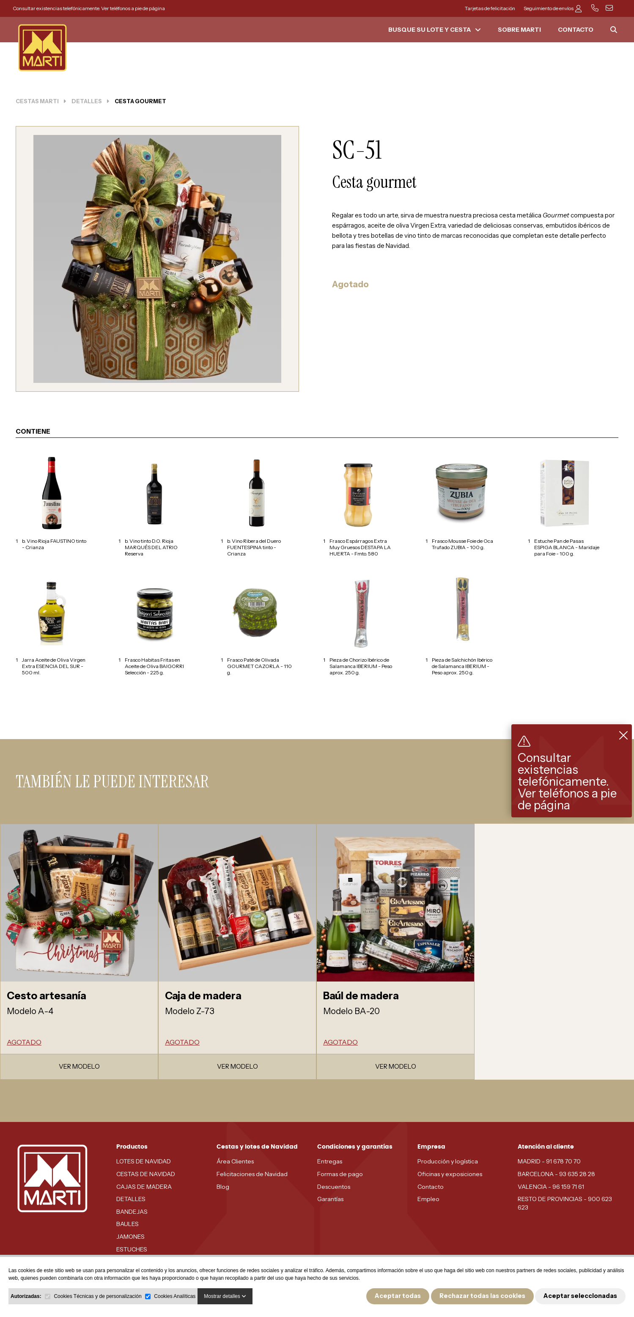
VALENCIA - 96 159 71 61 (551, 1187)
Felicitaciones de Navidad (252, 1174)
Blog (223, 1187)
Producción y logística (447, 1161)
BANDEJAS (132, 1211)
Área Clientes (235, 1161)
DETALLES (130, 1199)
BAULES (127, 1224)
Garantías (330, 1199)
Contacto (430, 1187)
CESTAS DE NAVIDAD (145, 1174)
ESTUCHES (131, 1249)
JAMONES (130, 1236)
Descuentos (333, 1187)
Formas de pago (340, 1174)
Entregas (329, 1161)
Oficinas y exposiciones (449, 1174)
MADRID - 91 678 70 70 (549, 1161)
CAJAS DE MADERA (144, 1187)
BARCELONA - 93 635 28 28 (556, 1174)
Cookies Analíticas (174, 1296)
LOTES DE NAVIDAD (143, 1161)
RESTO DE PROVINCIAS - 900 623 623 (565, 1203)
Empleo (428, 1199)
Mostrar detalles (225, 1296)
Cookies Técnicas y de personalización (97, 1296)
